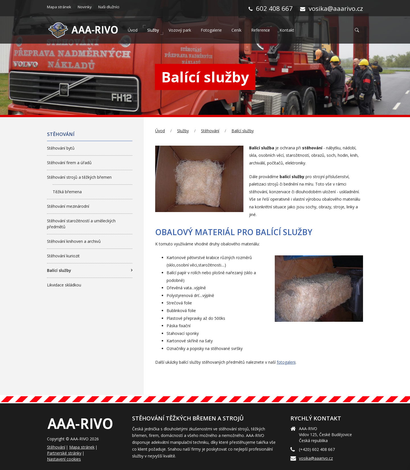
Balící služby (242, 130)
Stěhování (210, 130)
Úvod (160, 130)
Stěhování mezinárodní (68, 206)
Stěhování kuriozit (63, 256)
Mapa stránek (82, 447)
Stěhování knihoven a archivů (74, 241)
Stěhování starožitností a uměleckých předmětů (81, 223)
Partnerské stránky (64, 453)
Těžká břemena (67, 191)
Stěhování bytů (61, 148)
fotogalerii (286, 362)
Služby (183, 130)
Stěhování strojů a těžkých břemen (79, 177)
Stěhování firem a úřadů (69, 162)
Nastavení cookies (64, 459)
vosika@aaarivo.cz (316, 458)
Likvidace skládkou (64, 285)
